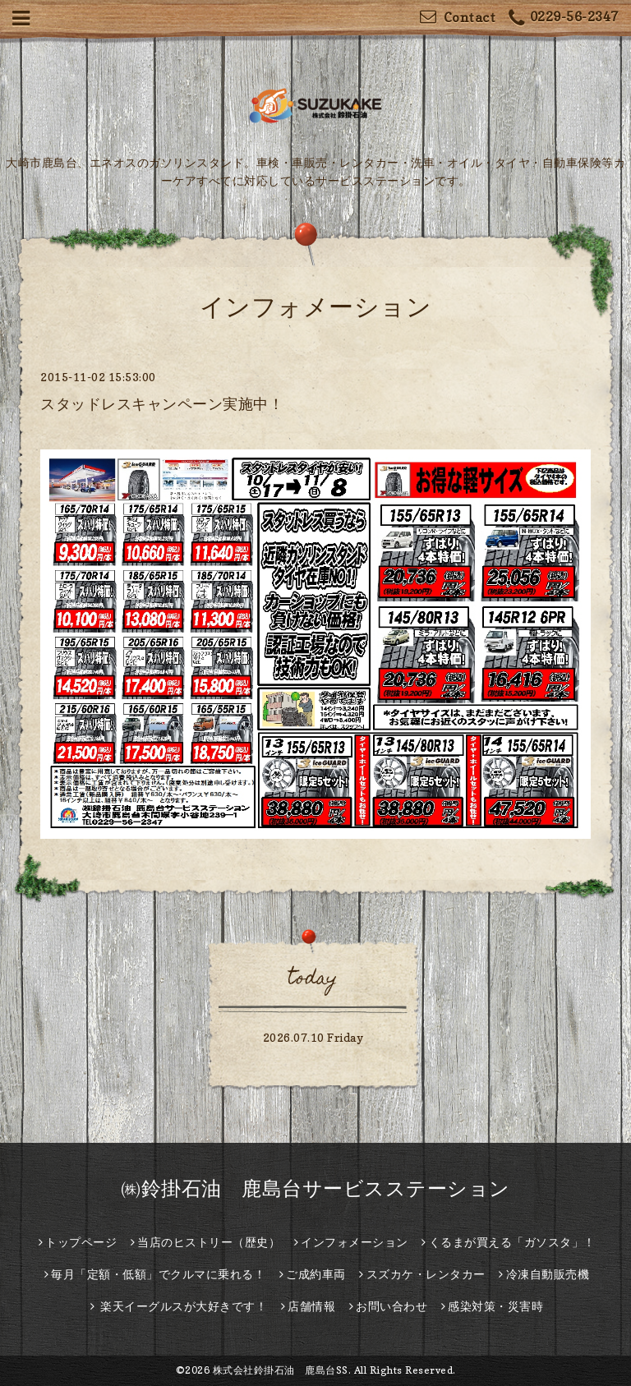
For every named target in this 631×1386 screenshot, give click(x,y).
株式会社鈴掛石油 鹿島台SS (280, 1370)
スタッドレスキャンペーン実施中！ (161, 403)
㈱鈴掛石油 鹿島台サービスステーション (315, 1188)
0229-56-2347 (564, 18)
